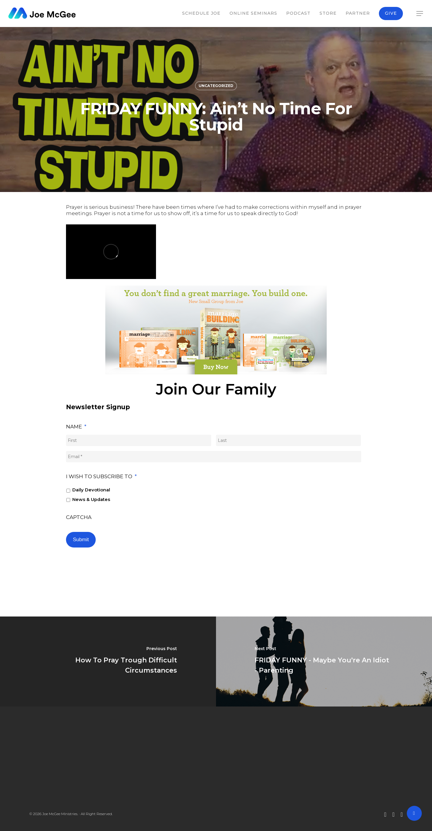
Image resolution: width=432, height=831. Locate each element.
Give (391, 13)
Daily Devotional (91, 490)
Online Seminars (253, 13)
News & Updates (91, 499)
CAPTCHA (79, 517)
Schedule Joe (201, 13)
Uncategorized (216, 85)
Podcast (298, 13)
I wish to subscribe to (101, 476)
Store (328, 13)
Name (76, 427)
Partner (358, 13)
